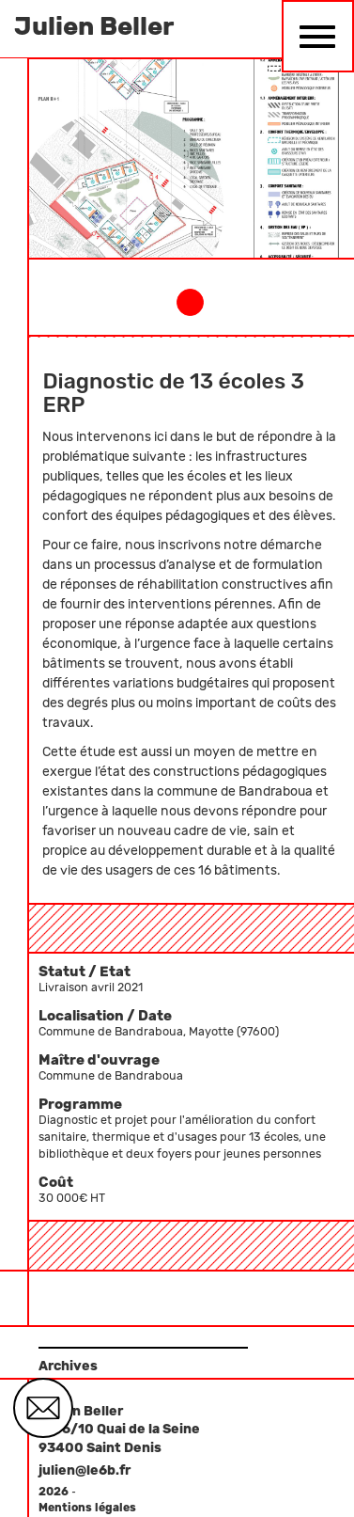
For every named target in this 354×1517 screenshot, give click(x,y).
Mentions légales (87, 1507)
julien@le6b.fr (84, 1470)
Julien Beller (94, 26)
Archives (68, 1366)
